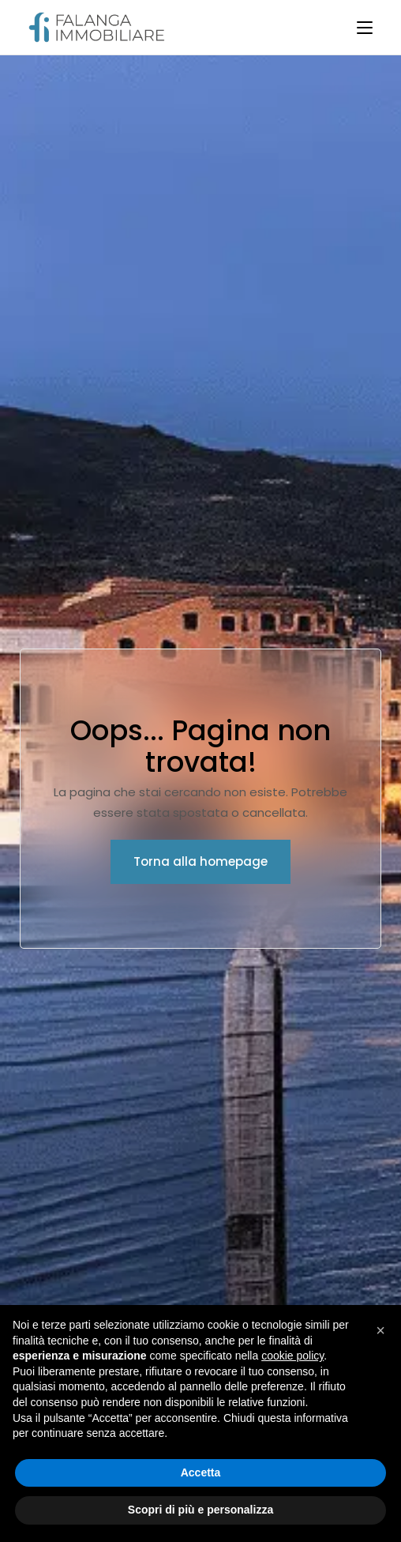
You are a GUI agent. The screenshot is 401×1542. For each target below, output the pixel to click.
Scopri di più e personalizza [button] (200, 1509)
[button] (380, 1330)
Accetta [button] (201, 1472)
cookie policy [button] (292, 1355)
